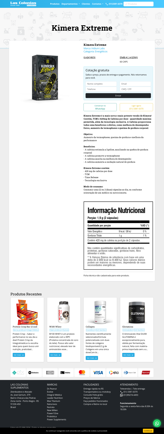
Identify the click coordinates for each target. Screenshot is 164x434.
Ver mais (19, 355)
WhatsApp (100, 107)
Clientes (86, 3)
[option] (45, 78)
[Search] (138, 4)
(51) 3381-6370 (136, 107)
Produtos (54, 3)
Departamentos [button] (69, 3)
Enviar (118, 95)
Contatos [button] (97, 3)
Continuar (148, 431)
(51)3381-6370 (113, 4)
